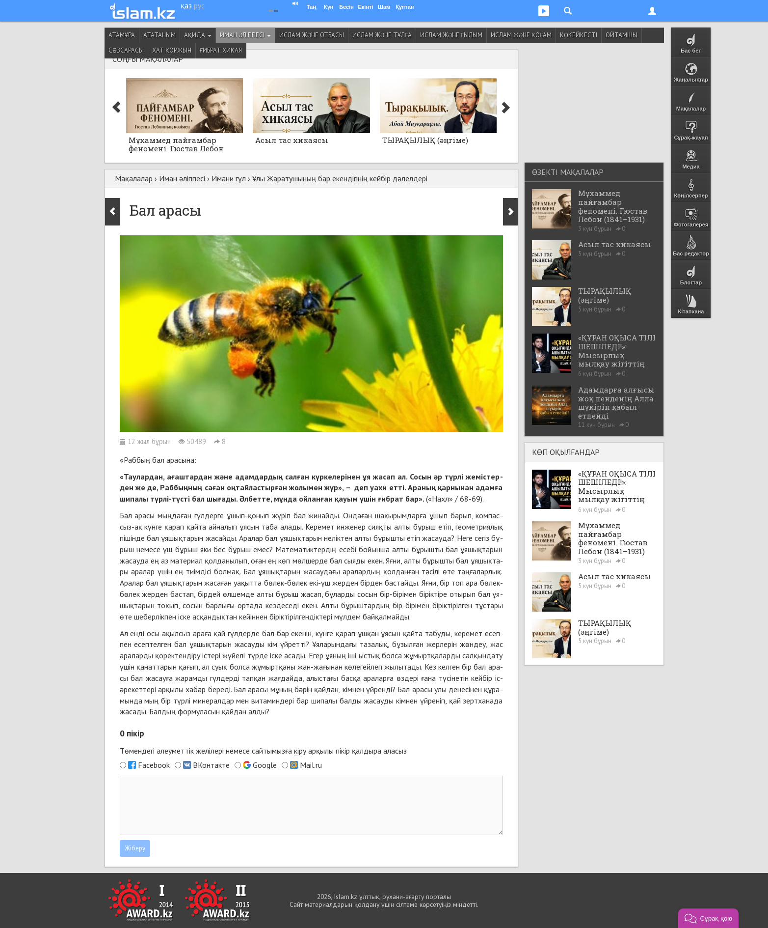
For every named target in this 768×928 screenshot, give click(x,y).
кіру (300, 751)
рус (199, 5)
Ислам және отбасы (311, 35)
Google (265, 765)
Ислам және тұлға (382, 35)
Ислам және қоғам (521, 35)
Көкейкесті (578, 35)
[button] (708, 918)
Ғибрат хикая (221, 50)
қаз (186, 5)
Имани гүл (229, 178)
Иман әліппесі (245, 35)
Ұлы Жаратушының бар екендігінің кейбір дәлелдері (339, 178)
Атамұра (121, 35)
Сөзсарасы (126, 50)
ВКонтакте (211, 765)
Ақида (198, 35)
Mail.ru (311, 765)
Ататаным (159, 35)
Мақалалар (134, 178)
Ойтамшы (621, 35)
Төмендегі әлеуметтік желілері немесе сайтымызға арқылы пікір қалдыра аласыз (263, 751)
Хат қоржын (171, 50)
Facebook (154, 765)
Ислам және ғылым (451, 35)
